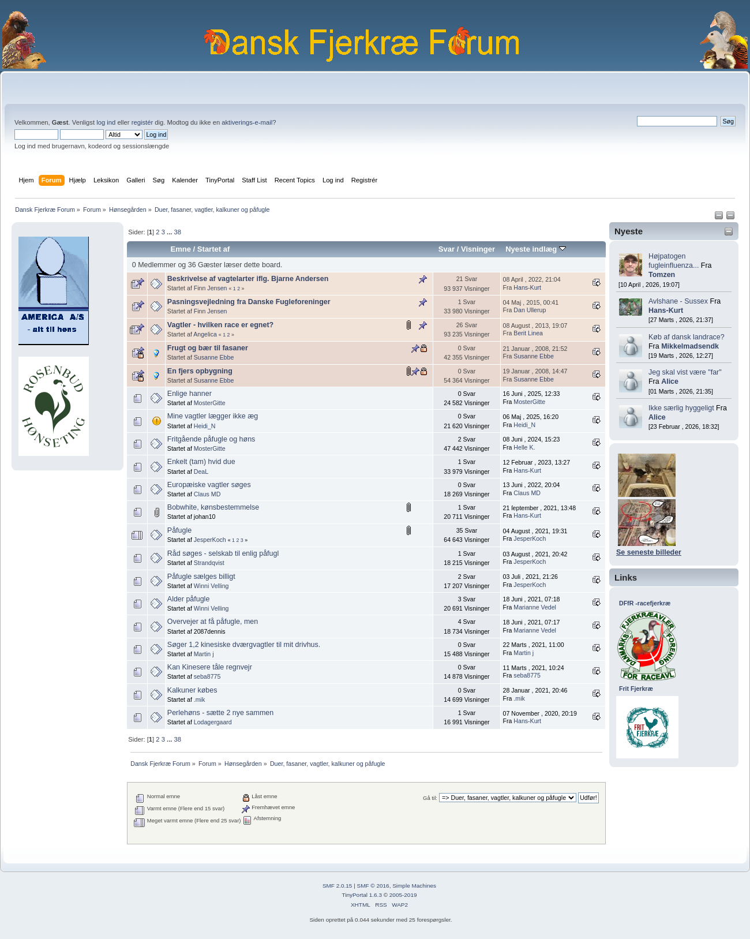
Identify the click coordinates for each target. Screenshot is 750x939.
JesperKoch (210, 539)
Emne (180, 249)
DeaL (201, 471)
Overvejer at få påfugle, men (212, 622)
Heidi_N (205, 425)
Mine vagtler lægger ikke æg (212, 416)
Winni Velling (211, 585)
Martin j (204, 653)
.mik (199, 699)
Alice (669, 381)
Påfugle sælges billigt (201, 577)
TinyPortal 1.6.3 (361, 895)
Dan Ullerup (529, 309)
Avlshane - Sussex (678, 301)
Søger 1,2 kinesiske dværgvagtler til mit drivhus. (243, 645)
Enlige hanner (189, 394)
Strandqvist (209, 562)
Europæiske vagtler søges (209, 485)
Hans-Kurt (665, 310)
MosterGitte (210, 402)
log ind (105, 122)
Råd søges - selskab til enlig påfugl (223, 553)
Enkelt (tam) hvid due (201, 462)
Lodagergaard (213, 722)
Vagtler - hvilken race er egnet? (220, 325)
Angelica (205, 334)
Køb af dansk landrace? (686, 337)
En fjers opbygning (199, 371)
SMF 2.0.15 (337, 885)
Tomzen (661, 275)
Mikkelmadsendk (690, 346)
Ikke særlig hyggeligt (681, 408)
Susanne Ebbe (214, 357)
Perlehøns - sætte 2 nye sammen (220, 713)
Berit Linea (528, 333)
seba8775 (207, 676)
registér (142, 122)
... (170, 232)
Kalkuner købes (192, 690)
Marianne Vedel (534, 607)
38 (177, 232)
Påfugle (179, 530)
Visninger (478, 249)
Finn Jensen (210, 288)
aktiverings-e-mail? (249, 122)
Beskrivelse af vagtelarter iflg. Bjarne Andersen (248, 279)
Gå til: (430, 798)
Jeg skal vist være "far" (685, 372)
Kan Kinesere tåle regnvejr (209, 667)
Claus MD (207, 494)
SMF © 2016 (373, 885)
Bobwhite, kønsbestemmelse (213, 507)
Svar (446, 249)
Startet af (213, 249)
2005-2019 (403, 895)
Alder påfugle (188, 599)
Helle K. (524, 447)
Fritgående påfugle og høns (211, 439)
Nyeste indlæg (535, 249)
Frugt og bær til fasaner (207, 348)
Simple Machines (414, 885)
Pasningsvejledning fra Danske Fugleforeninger (249, 302)
